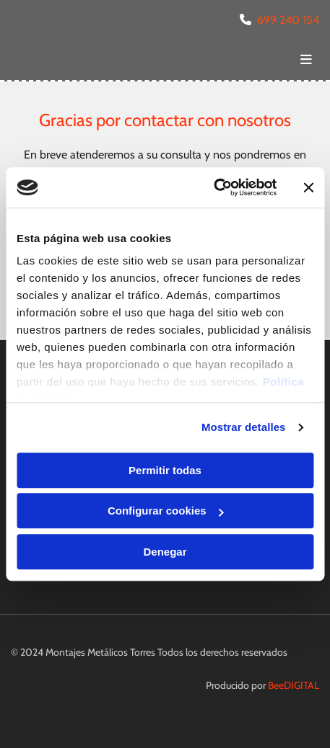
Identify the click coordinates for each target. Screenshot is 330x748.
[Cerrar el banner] (308, 187)
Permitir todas (165, 470)
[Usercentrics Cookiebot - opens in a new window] (213, 187)
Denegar (164, 552)
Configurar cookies (166, 510)
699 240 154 (288, 20)
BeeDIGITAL (293, 685)
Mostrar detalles (243, 427)
